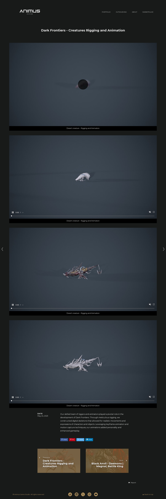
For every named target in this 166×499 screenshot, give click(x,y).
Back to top (148, 494)
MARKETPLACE (147, 12)
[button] (132, 482)
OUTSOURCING (121, 12)
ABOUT (134, 12)
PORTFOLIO (106, 12)
